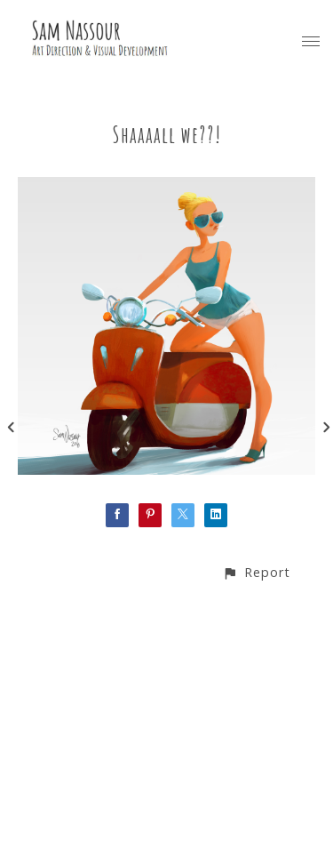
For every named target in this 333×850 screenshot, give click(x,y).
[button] (256, 572)
